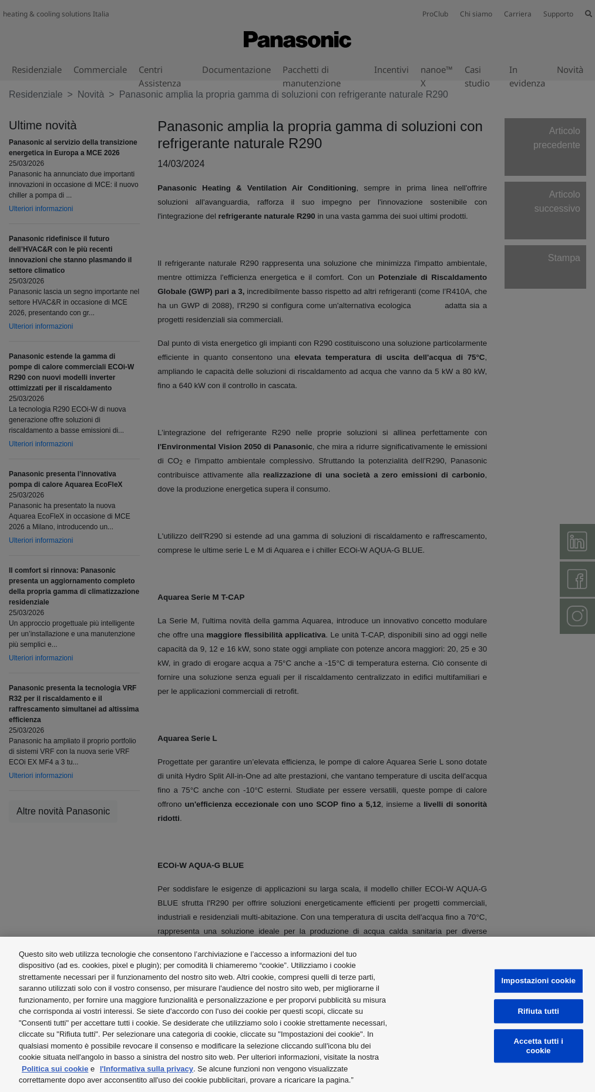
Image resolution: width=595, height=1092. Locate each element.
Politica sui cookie (55, 1068)
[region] (297, 1014)
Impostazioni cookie (538, 980)
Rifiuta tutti (538, 1011)
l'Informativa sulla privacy (146, 1068)
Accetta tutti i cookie (538, 1046)
